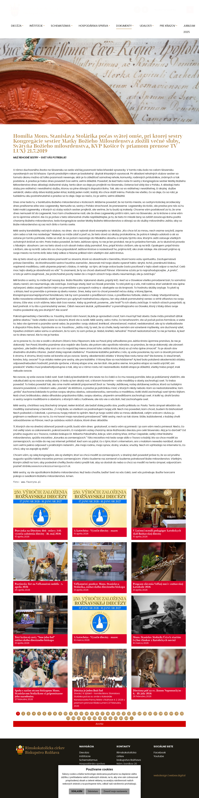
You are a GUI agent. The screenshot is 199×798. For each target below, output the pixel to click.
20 (118, 713)
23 (134, 713)
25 (144, 713)
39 (99, 718)
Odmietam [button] (93, 791)
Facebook (160, 752)
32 (181, 713)
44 (126, 718)
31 (177, 713)
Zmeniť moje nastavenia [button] (115, 791)
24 (139, 713)
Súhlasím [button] (76, 791)
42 (115, 718)
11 (71, 713)
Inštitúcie (84, 756)
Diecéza (84, 752)
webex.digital (177, 775)
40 (105, 718)
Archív (99, 724)
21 (124, 713)
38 (94, 718)
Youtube (159, 756)
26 (150, 713)
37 (89, 718)
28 (160, 713)
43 (121, 718)
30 (171, 713)
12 (76, 713)
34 (73, 718)
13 (81, 713)
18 (108, 713)
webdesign (160, 775)
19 (113, 713)
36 (84, 718)
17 (103, 713)
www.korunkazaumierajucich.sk (51, 466)
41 (110, 718)
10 (65, 713)
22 (129, 713)
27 (155, 713)
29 (165, 713)
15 (92, 713)
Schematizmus (88, 760)
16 (97, 713)
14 (87, 713)
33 (68, 718)
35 (78, 718)
